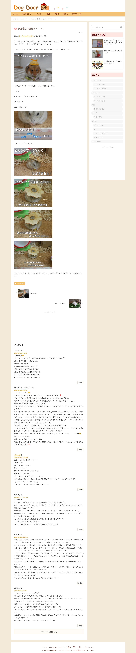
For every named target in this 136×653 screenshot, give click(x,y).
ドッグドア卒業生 (100, 88)
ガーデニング (98, 125)
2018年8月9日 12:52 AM (21, 537)
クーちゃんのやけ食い (26, 36)
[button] (121, 27)
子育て (94, 113)
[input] (107, 27)
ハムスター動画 (99, 101)
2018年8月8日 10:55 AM (21, 457)
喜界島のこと (98, 137)
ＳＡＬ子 (17, 455)
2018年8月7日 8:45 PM (20, 353)
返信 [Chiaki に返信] (80, 529)
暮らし (94, 121)
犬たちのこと (96, 80)
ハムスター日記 (20, 283)
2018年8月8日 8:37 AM (20, 390)
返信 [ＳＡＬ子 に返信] (80, 489)
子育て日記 (98, 117)
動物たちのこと (99, 109)
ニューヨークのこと (101, 133)
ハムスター (96, 92)
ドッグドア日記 (99, 84)
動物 (93, 105)
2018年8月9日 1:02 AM (20, 590)
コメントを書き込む (49, 632)
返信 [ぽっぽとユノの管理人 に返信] (80, 449)
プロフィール (96, 141)
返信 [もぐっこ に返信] (80, 382)
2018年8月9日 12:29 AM (21, 497)
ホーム (45, 647)
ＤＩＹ (96, 129)
